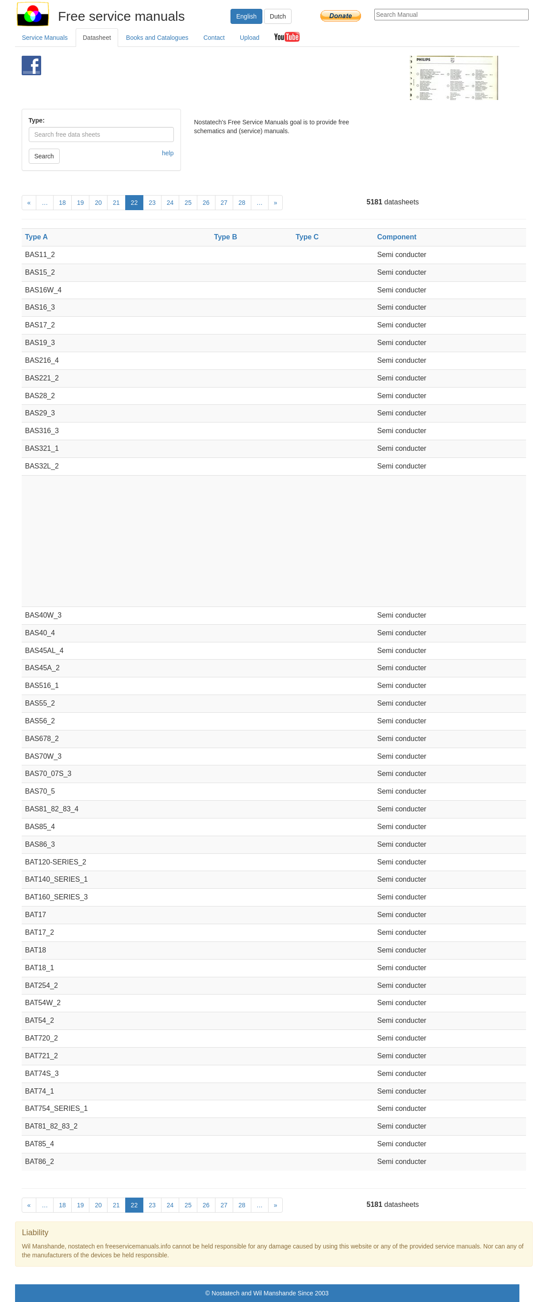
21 (116, 202)
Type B (225, 237)
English (246, 16)
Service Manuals (45, 37)
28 (242, 202)
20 (98, 202)
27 (224, 202)
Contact (214, 37)
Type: (37, 120)
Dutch (278, 16)
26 (206, 202)
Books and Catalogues (157, 37)
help (167, 153)
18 (62, 202)
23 (152, 202)
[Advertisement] (252, 78)
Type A (36, 237)
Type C (307, 237)
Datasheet (97, 37)
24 (170, 202)
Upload (249, 37)
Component (396, 237)
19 (80, 202)
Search (44, 156)
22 (134, 202)
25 (188, 202)
